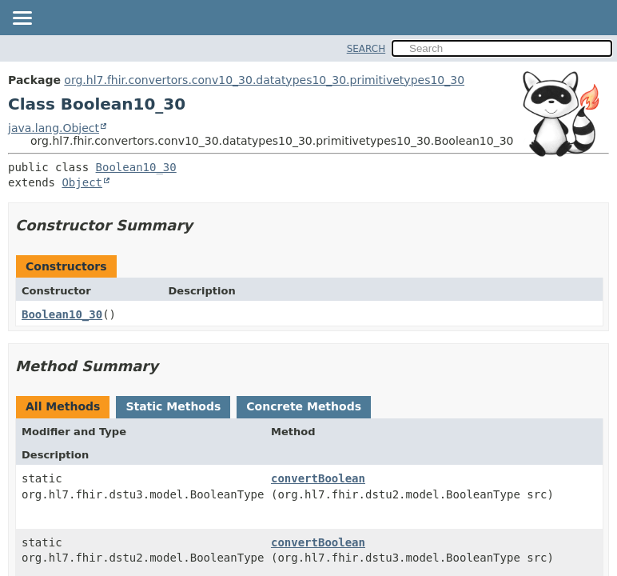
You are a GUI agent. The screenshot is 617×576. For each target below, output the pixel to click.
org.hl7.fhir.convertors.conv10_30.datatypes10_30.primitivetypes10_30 (264, 80)
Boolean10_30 (136, 167)
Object (82, 182)
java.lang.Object (53, 128)
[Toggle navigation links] (21, 19)
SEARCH (366, 48)
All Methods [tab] (63, 406)
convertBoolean (318, 478)
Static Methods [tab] (173, 406)
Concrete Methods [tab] (303, 406)
